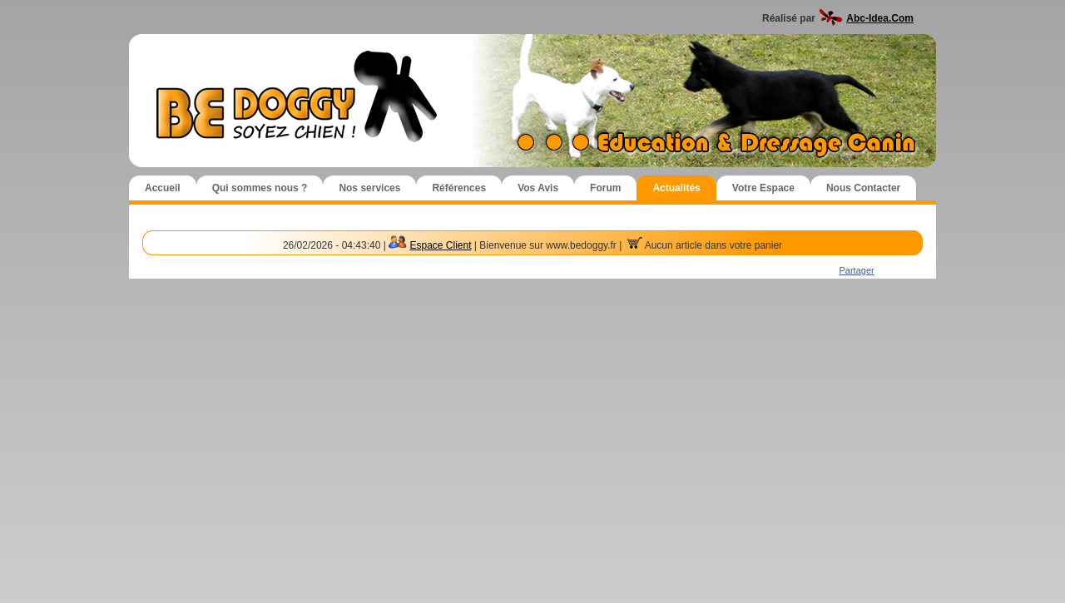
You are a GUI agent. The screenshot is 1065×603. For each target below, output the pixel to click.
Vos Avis (538, 188)
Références (459, 188)
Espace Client (440, 245)
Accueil (163, 188)
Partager (857, 270)
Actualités (676, 188)
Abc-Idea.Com (880, 18)
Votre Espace (763, 188)
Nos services (369, 188)
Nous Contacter (863, 188)
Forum (605, 188)
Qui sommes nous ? (260, 188)
